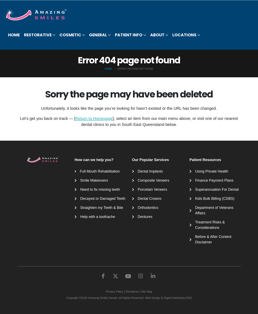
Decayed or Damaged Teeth (102, 199)
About (157, 35)
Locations (184, 35)
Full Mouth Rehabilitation (100, 171)
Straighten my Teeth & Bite (101, 208)
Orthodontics (148, 208)
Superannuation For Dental (217, 189)
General (98, 35)
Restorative (38, 35)
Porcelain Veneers (152, 189)
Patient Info (128, 35)
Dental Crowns (149, 199)
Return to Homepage (94, 118)
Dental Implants (150, 171)
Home (14, 35)
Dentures (145, 217)
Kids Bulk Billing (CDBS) (214, 199)
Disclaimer (132, 291)
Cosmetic (70, 35)
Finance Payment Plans (214, 180)
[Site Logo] (38, 14)
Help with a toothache (97, 217)
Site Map (146, 291)
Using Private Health (211, 171)
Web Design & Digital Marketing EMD (168, 297)
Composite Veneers (153, 180)
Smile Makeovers (94, 180)
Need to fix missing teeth (100, 189)
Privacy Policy (114, 291)
